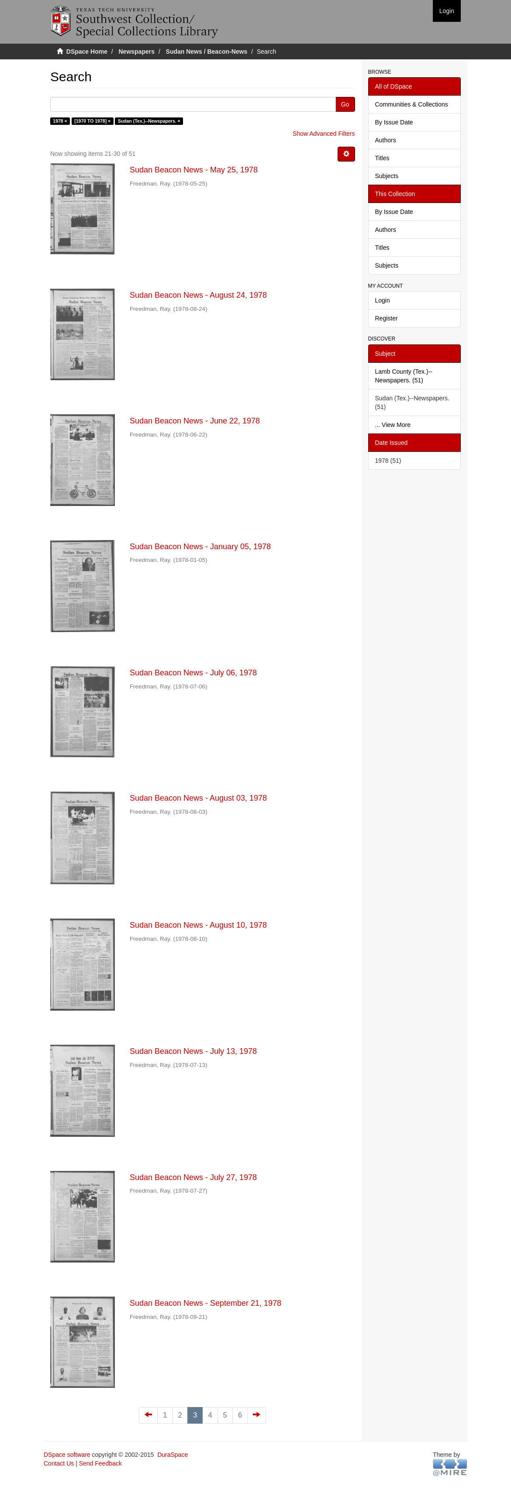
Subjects (387, 175)
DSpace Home (86, 51)
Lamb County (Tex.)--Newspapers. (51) (403, 376)
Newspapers (137, 51)
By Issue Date (394, 122)
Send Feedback (100, 1463)
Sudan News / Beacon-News (207, 51)
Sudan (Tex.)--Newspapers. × (149, 121)
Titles (382, 158)
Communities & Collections (411, 104)
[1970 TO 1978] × (92, 121)
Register (386, 318)
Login (382, 300)
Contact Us (59, 1463)
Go (345, 104)
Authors (385, 140)
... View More (393, 424)
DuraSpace (172, 1454)
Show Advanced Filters (324, 133)
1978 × (60, 121)
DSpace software (67, 1454)
